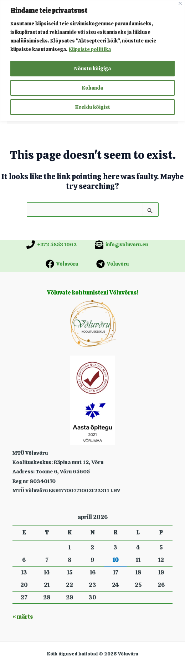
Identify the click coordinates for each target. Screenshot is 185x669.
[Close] (180, 3)
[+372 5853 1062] (51, 244)
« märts (22, 616)
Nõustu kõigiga (92, 68)
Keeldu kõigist (92, 107)
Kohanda (92, 88)
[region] (92, 60)
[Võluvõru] (61, 263)
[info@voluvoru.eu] (121, 244)
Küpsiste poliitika (90, 49)
